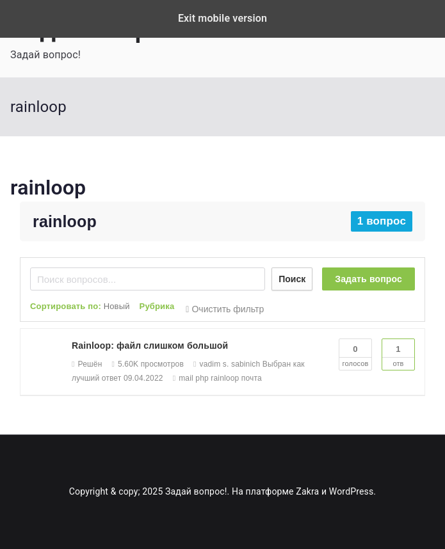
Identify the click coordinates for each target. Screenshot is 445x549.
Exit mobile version (222, 18)
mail (186, 378)
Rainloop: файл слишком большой (150, 345)
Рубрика (157, 306)
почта (251, 378)
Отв (398, 353)
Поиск (292, 279)
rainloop (48, 187)
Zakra (307, 491)
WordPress (351, 491)
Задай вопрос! (196, 491)
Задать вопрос (368, 279)
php (202, 378)
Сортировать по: (80, 306)
